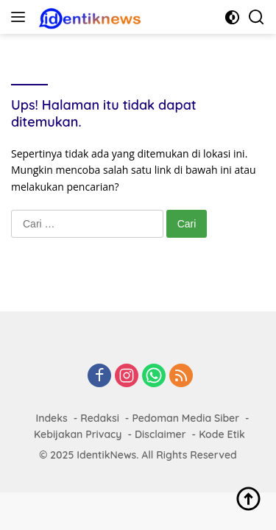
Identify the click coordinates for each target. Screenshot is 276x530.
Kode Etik (222, 434)
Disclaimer (160, 434)
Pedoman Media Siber (185, 418)
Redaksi (99, 418)
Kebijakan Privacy (77, 434)
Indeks (51, 418)
